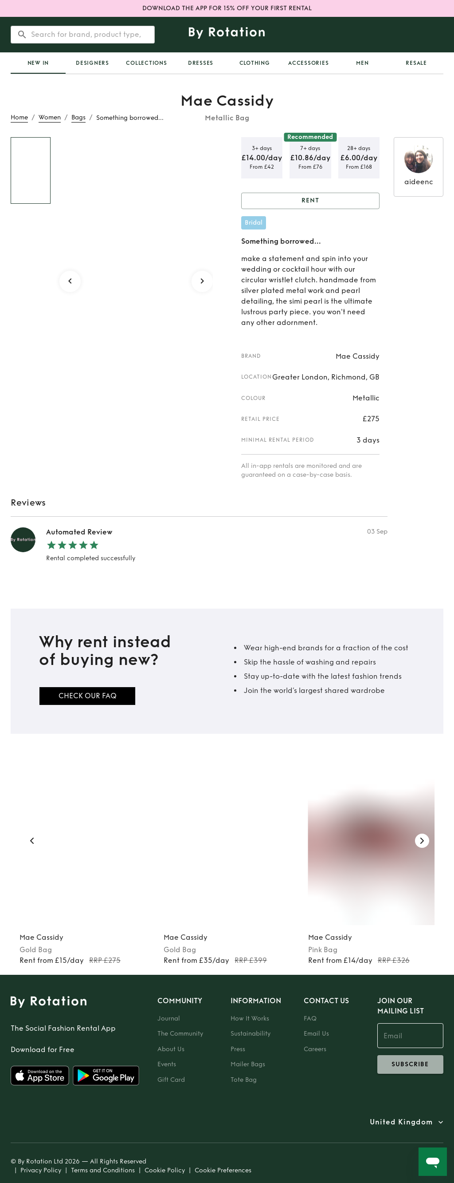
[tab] (38, 63)
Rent (310, 201)
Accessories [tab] (308, 63)
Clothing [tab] (254, 63)
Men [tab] (362, 63)
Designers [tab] (92, 63)
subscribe (410, 1064)
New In (38, 63)
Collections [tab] (146, 63)
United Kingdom (401, 1122)
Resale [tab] (416, 63)
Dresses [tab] (200, 63)
